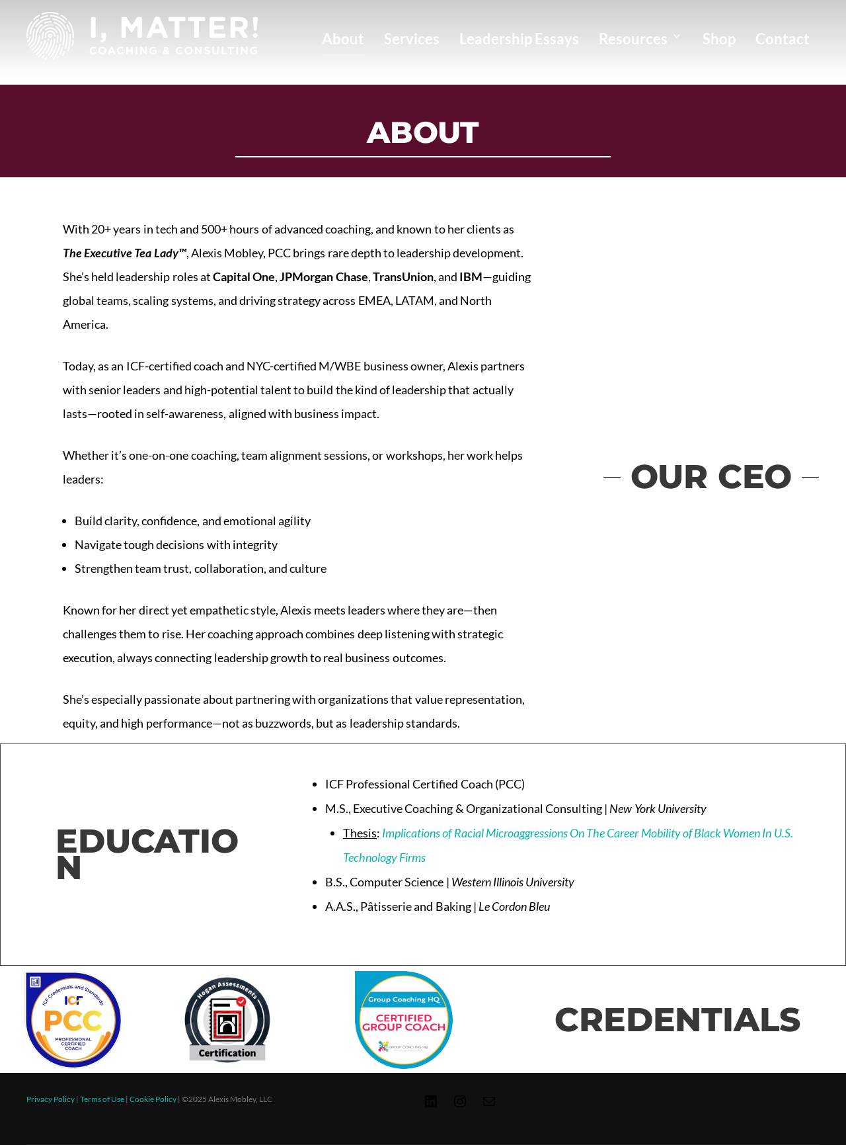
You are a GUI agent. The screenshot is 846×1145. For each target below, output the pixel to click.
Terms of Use (102, 1099)
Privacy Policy (50, 1099)
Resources (641, 39)
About (343, 39)
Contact (782, 39)
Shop (719, 39)
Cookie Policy (153, 1099)
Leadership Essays (519, 39)
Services (412, 39)
